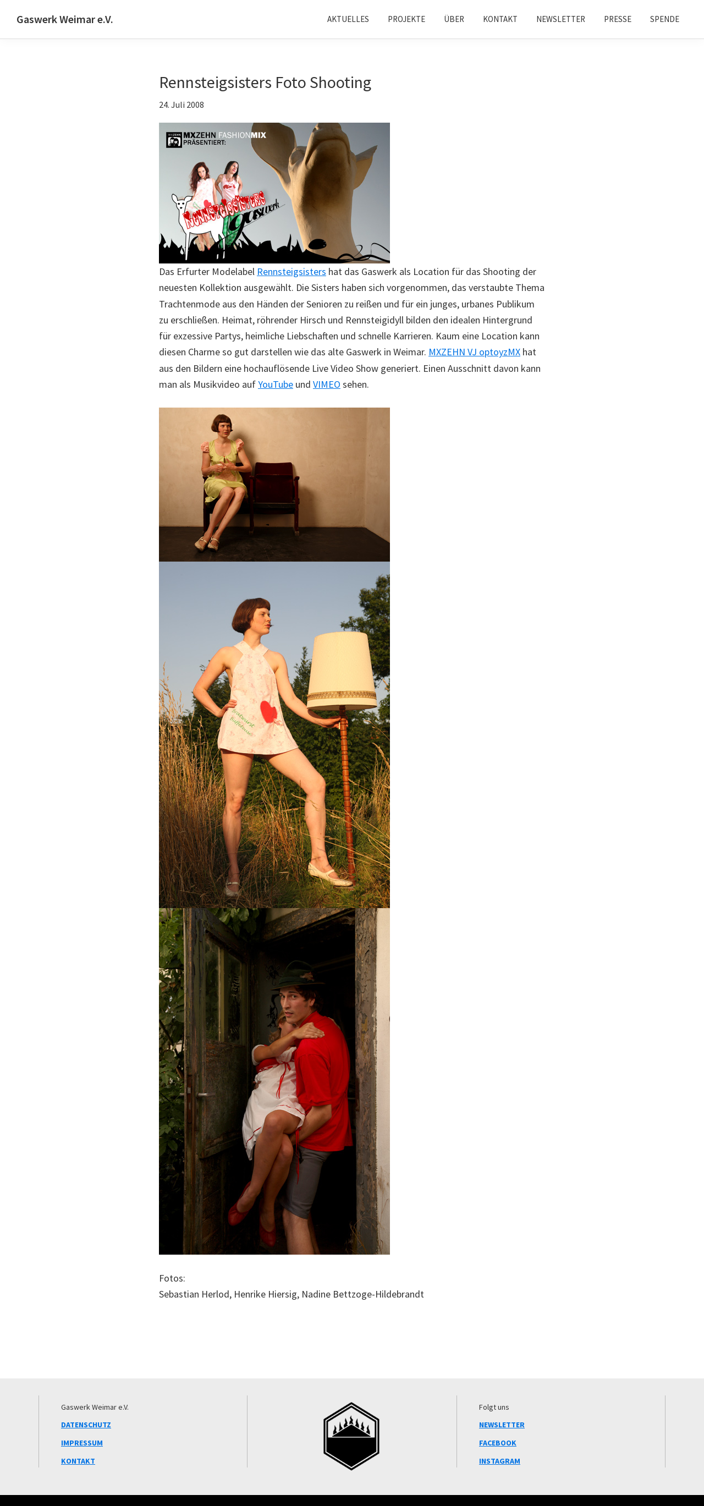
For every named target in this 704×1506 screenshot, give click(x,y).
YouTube (275, 384)
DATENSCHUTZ (86, 1425)
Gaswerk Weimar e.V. (64, 19)
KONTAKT (78, 1461)
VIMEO (326, 384)
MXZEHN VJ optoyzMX (474, 351)
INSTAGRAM (499, 1461)
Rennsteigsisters (291, 271)
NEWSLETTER (502, 1425)
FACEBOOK (497, 1443)
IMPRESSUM (82, 1443)
